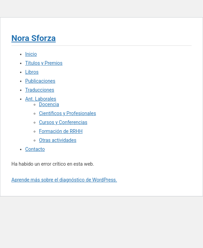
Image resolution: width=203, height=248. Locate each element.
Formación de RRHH (61, 131)
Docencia (49, 104)
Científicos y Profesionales (67, 113)
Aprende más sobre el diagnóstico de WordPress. (64, 180)
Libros (32, 72)
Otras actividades (57, 140)
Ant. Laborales (40, 99)
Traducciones (39, 90)
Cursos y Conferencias (63, 122)
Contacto (35, 149)
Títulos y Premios (43, 63)
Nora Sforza (33, 38)
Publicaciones (40, 81)
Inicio (31, 54)
